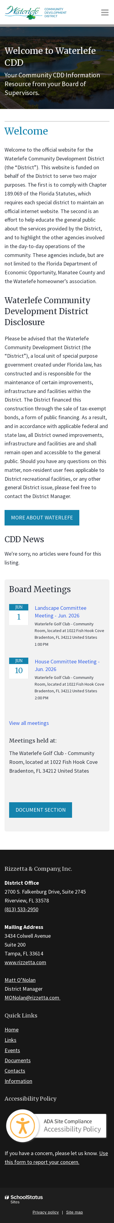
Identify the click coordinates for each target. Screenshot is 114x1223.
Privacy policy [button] (46, 1212)
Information (18, 1080)
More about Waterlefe (42, 517)
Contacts (15, 1070)
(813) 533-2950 (21, 909)
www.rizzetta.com (25, 962)
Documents (18, 1060)
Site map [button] (74, 1212)
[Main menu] (105, 12)
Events (12, 1050)
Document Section (41, 809)
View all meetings (29, 722)
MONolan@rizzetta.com (32, 997)
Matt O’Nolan (20, 979)
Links (10, 1039)
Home (12, 1029)
